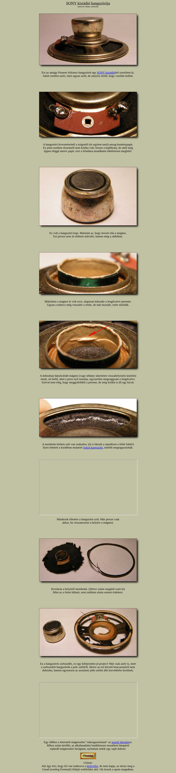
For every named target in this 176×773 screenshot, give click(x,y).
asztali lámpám (120, 742)
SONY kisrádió (106, 72)
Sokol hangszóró (93, 447)
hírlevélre (92, 766)
